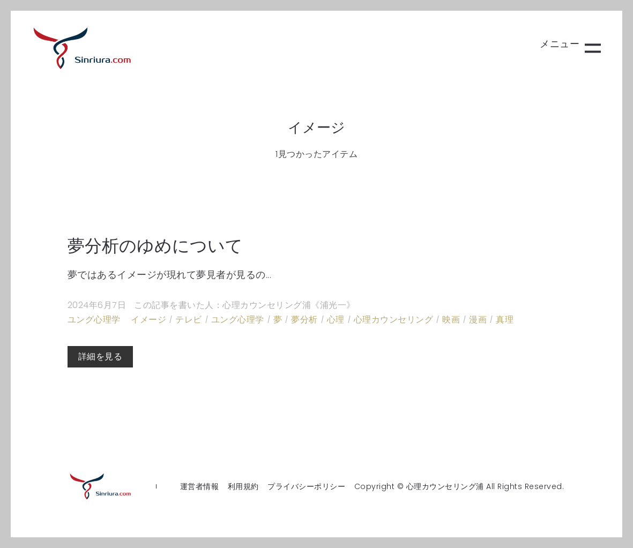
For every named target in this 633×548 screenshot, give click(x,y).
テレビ (188, 319)
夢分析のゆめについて (155, 246)
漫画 (478, 319)
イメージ (148, 319)
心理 (336, 319)
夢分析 (304, 319)
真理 (504, 319)
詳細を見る (100, 356)
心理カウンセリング (394, 319)
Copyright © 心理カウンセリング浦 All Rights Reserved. (459, 486)
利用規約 (243, 486)
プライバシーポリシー (306, 486)
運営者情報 (199, 486)
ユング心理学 (94, 319)
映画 (451, 319)
